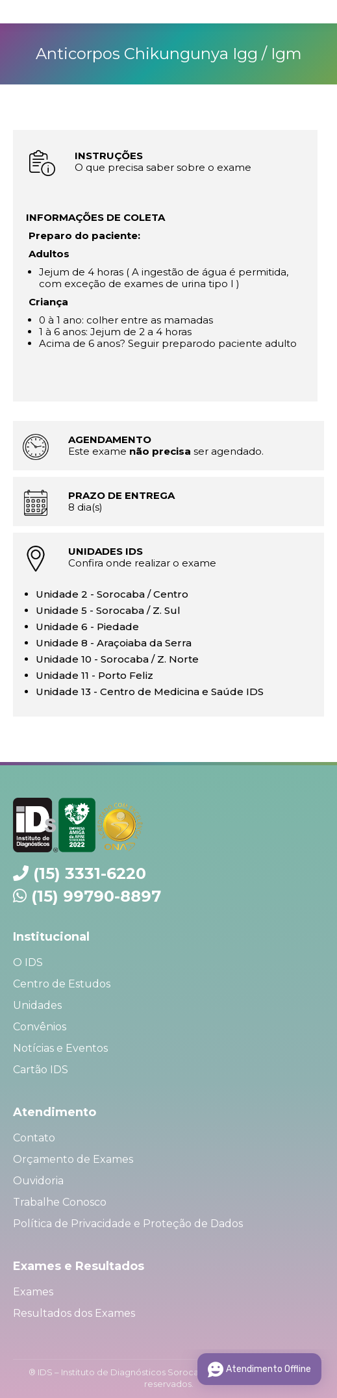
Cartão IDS (40, 1069)
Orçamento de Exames (73, 1159)
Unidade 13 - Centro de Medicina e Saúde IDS (150, 691)
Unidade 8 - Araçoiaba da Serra (114, 642)
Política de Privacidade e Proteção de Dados (128, 1223)
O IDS (28, 962)
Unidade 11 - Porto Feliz (94, 675)
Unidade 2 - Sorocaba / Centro (112, 594)
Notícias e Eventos (60, 1048)
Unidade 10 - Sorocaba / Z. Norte (117, 659)
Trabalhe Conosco (59, 1202)
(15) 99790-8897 (96, 896)
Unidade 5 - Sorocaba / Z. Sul (108, 610)
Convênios (39, 1027)
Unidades (37, 1005)
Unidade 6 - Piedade (87, 626)
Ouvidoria (38, 1181)
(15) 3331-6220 (89, 873)
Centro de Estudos (61, 984)
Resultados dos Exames (74, 1313)
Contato (34, 1138)
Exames (33, 1292)
